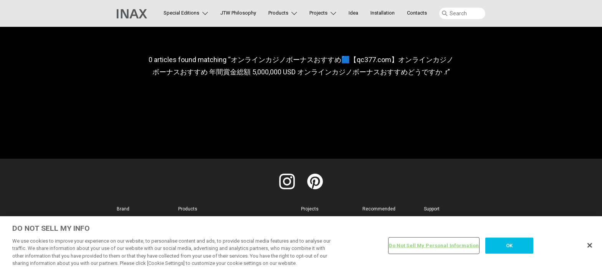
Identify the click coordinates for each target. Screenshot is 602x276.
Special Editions (181, 12)
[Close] (589, 245)
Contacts (417, 12)
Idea (353, 12)
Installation (382, 12)
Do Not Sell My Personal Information (434, 245)
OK (509, 245)
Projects (318, 12)
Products (278, 12)
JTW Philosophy (238, 12)
